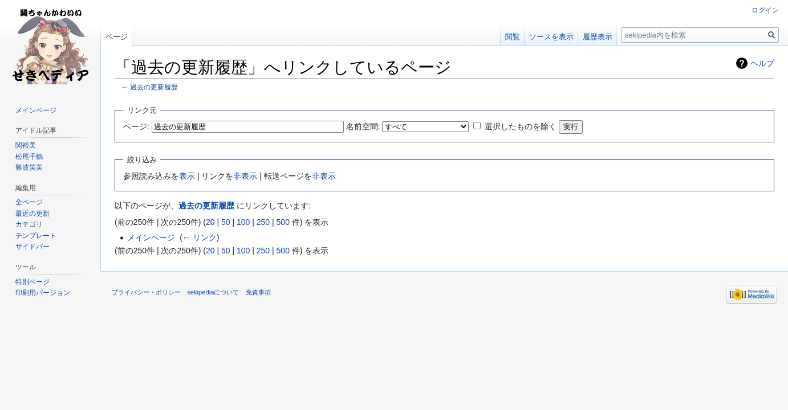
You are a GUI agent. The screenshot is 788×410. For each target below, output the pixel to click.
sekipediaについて (213, 292)
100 (243, 222)
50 (225, 222)
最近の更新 (32, 214)
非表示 (245, 176)
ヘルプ (762, 63)
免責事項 (258, 292)
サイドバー (32, 247)
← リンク (199, 237)
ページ (116, 36)
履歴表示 (597, 36)
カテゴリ (29, 224)
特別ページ (32, 282)
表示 (187, 176)
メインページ (151, 237)
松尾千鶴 (29, 157)
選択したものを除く (521, 126)
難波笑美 (29, 167)
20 (210, 222)
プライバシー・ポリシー (146, 292)
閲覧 (512, 36)
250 (263, 222)
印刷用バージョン (42, 293)
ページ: (136, 126)
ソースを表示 (551, 36)
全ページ (29, 202)
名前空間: (363, 126)
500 (283, 222)
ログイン (765, 10)
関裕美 (25, 145)
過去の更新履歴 (154, 87)
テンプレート (35, 236)
